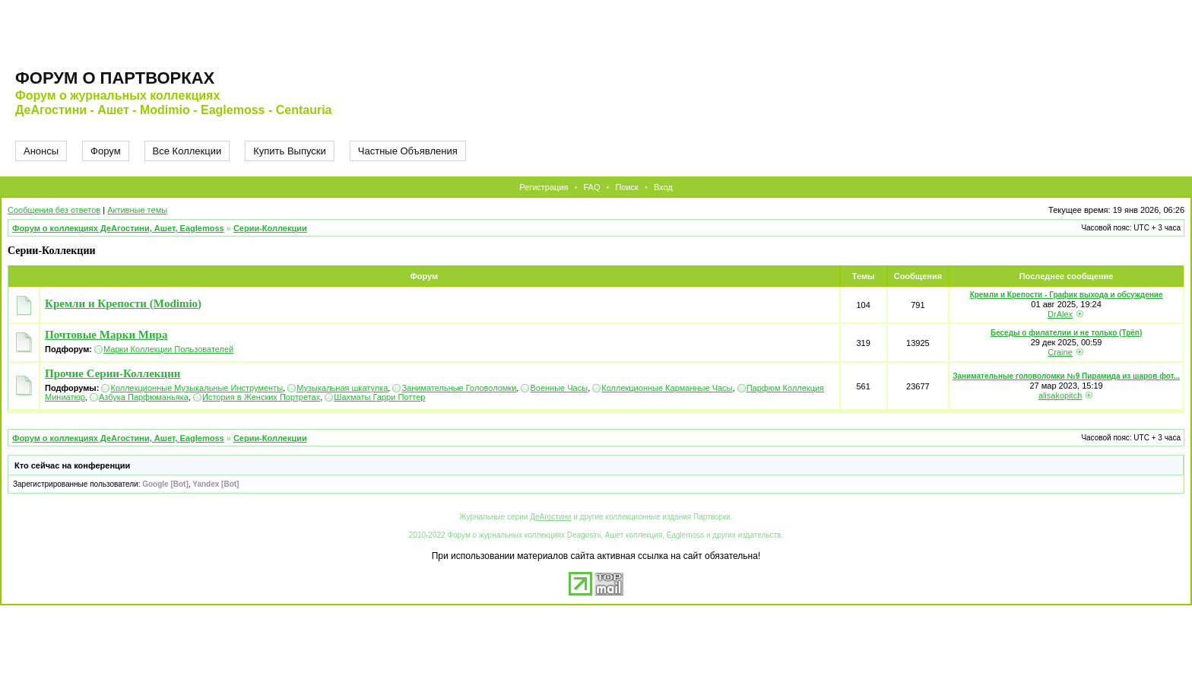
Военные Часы (559, 387)
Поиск (626, 187)
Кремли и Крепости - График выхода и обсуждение (1066, 295)
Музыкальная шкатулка (342, 387)
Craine (1060, 352)
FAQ (591, 187)
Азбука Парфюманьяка (144, 397)
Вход (663, 187)
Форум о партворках (114, 77)
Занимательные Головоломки (458, 387)
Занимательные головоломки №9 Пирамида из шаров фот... (1066, 376)
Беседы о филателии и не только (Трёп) (1066, 333)
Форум (105, 151)
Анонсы (41, 151)
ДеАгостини (550, 517)
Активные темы (137, 209)
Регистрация (543, 187)
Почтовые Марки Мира (106, 335)
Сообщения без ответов (54, 209)
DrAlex (1060, 314)
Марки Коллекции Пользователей (168, 349)
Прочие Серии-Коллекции (112, 373)
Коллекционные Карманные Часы (666, 387)
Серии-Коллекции (270, 228)
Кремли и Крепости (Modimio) (123, 303)
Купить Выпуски (289, 151)
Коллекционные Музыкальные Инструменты (196, 387)
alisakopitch (1060, 395)
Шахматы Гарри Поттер (379, 397)
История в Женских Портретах (261, 397)
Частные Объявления (408, 151)
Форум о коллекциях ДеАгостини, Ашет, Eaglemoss (118, 228)
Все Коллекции (187, 151)
